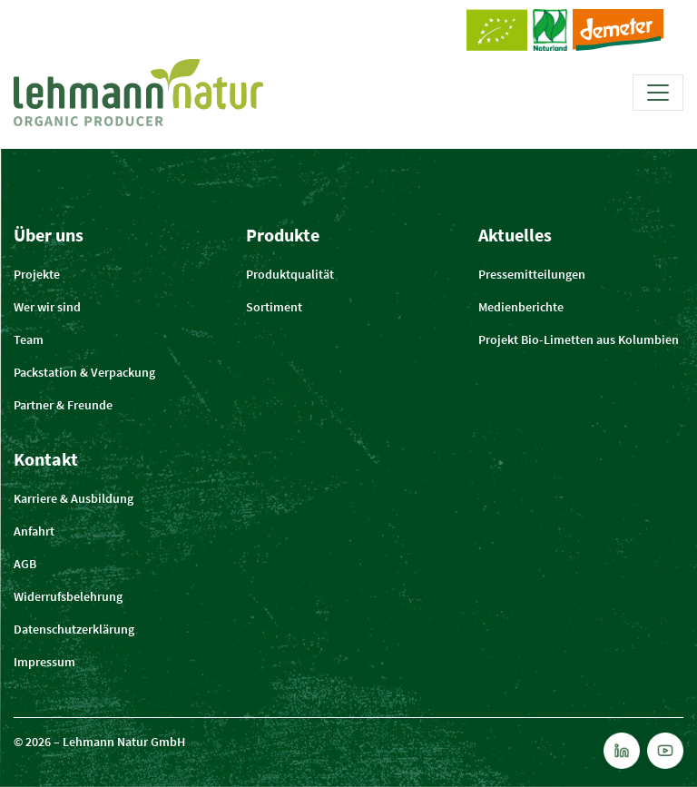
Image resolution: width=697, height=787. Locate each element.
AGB (25, 564)
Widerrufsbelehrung (68, 596)
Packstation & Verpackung (84, 372)
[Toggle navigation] (658, 92)
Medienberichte (521, 307)
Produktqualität (290, 274)
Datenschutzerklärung (74, 629)
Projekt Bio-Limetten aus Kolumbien (578, 339)
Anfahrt (34, 531)
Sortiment (274, 307)
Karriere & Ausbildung (73, 498)
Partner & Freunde (63, 405)
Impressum (44, 662)
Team (29, 339)
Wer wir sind (47, 307)
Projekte (37, 274)
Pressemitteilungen (531, 274)
